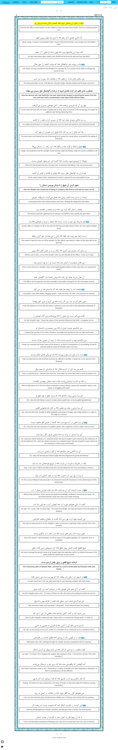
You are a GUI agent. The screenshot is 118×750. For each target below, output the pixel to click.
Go (109, 2)
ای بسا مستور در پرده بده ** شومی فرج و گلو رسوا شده (59, 434)
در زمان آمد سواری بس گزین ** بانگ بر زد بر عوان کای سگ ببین (59, 250)
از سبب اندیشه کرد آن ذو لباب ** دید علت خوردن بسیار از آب (57, 490)
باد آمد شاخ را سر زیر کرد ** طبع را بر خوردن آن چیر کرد (59, 132)
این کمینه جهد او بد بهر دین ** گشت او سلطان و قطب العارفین (59, 519)
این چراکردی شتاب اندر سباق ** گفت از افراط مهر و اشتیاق (59, 601)
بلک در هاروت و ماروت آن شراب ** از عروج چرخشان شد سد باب (59, 463)
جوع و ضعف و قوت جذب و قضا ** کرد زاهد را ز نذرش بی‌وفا (57, 146)
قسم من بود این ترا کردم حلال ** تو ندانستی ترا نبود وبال (59, 369)
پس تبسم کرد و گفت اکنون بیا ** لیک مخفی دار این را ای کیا (59, 613)
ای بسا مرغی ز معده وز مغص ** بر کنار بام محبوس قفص (59, 408)
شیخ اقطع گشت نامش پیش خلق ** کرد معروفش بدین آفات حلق (59, 548)
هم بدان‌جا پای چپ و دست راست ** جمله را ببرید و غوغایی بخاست (57, 222)
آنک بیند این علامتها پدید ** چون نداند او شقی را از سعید (59, 52)
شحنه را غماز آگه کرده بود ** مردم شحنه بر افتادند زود (59, 209)
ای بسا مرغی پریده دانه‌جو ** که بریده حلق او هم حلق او (59, 396)
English (105, 7)
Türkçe (110, 7)
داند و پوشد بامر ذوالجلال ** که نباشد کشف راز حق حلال (57, 64)
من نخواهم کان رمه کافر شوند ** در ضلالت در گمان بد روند (59, 693)
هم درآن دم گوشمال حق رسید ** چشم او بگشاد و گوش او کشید (59, 173)
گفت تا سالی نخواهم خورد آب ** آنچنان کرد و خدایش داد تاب (59, 504)
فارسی (115, 8)
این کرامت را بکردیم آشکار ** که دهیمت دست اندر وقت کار (57, 705)
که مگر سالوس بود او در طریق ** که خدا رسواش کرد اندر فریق (59, 679)
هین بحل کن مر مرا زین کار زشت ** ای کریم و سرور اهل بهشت (59, 301)
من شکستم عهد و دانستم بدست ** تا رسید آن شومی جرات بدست (59, 340)
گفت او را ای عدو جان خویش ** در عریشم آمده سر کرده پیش (59, 589)
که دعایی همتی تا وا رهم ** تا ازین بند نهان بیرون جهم (59, 38)
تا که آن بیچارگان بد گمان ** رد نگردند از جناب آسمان (59, 717)
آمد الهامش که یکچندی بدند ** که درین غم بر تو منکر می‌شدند (59, 664)
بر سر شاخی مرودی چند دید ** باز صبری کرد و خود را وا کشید (59, 120)
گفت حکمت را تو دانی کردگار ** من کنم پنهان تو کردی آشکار (59, 650)
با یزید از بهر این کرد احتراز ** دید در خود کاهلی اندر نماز (59, 475)
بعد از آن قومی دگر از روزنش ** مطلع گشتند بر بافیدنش (57, 637)
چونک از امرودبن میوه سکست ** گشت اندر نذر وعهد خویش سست (59, 161)
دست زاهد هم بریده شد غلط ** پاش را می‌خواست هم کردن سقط (59, 236)
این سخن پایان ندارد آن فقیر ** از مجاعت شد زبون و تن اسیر (59, 79)
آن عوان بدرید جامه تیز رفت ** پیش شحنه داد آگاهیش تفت (59, 277)
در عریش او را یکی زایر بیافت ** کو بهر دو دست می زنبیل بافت (57, 577)
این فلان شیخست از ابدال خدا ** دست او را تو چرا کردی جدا (59, 263)
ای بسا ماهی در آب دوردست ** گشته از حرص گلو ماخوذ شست (57, 422)
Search (60, 2)
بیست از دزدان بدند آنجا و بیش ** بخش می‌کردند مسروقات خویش (59, 197)
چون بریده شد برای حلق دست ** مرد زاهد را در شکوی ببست (59, 533)
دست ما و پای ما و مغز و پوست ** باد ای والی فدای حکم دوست (57, 355)
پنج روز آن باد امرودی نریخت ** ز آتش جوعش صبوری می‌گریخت (59, 105)
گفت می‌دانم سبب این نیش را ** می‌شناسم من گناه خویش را (59, 316)
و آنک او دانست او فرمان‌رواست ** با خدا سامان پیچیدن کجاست (59, 381)
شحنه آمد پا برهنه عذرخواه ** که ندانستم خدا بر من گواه (57, 289)
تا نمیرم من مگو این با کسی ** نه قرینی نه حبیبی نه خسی (59, 625)
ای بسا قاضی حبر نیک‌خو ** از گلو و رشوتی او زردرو (59, 451)
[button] (16, 2)
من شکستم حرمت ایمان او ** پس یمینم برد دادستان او (59, 328)
